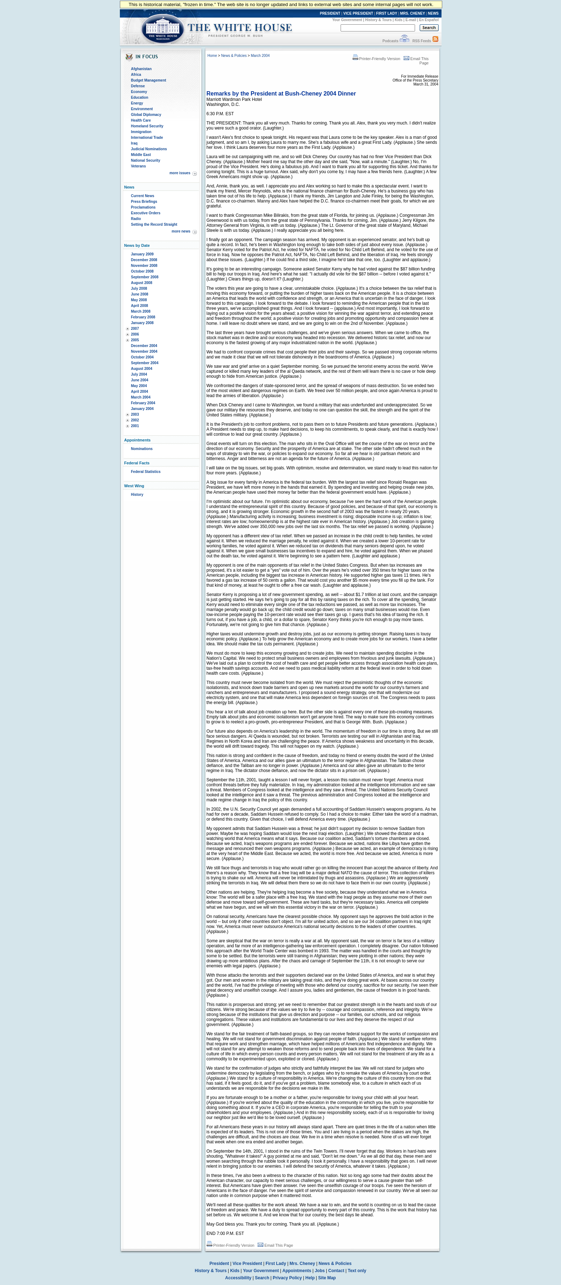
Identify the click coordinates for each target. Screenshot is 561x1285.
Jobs (320, 1270)
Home (212, 56)
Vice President (247, 1263)
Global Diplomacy (146, 115)
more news (181, 231)
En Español (429, 20)
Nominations (142, 449)
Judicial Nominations (149, 149)
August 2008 (141, 283)
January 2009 (142, 254)
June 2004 (139, 380)
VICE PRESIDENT (358, 13)
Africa (136, 75)
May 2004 (139, 386)
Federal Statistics (146, 472)
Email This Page (275, 1245)
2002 (135, 420)
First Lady (275, 1263)
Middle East (141, 155)
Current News (142, 196)
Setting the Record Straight (154, 224)
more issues (180, 173)
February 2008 (143, 317)
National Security (145, 160)
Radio (136, 219)
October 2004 (142, 357)
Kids (399, 20)
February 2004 (143, 403)
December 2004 (144, 346)
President (219, 1263)
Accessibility (238, 1277)
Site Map (327, 1277)
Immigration (141, 132)
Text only (357, 1270)
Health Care (141, 120)
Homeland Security (147, 126)
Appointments (296, 1270)
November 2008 (144, 266)
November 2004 (144, 351)
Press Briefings (144, 202)
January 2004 (142, 409)
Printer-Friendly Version (376, 59)
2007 (135, 329)
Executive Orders (145, 213)
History (137, 495)
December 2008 (144, 260)
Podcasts (390, 41)
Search (262, 1277)
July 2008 (139, 288)
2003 (135, 414)
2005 (135, 340)
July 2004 (139, 374)
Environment (142, 109)
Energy (137, 103)
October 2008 (142, 271)
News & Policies (234, 56)
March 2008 (140, 311)
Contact (336, 1270)
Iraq (134, 143)
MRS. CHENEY (412, 13)
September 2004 (144, 363)
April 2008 (139, 306)
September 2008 (144, 277)
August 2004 (141, 369)
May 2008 (139, 300)
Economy (139, 92)
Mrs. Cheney (302, 1263)
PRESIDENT (330, 13)
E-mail (410, 20)
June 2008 (139, 294)
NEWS (433, 13)
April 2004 (139, 392)
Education (139, 97)
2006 (135, 334)
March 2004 (140, 397)
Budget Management (148, 80)
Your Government (347, 20)
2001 (135, 426)
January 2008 (142, 323)
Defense (138, 86)
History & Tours (378, 20)
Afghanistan (141, 69)
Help (310, 1277)
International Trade (147, 138)
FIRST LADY (386, 13)
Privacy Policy (287, 1277)
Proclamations (143, 207)
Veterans (138, 166)
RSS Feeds (422, 41)
